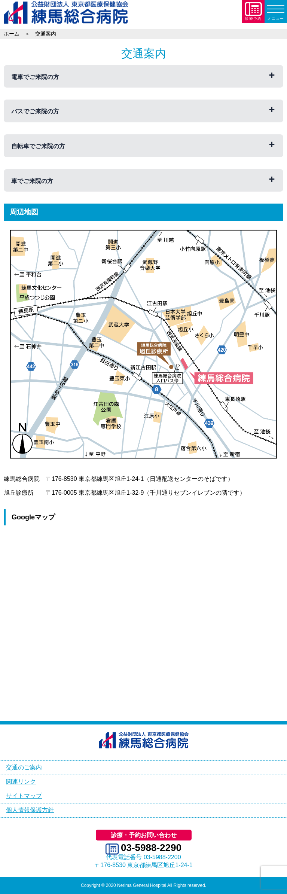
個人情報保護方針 (30, 810)
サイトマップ (24, 796)
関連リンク (21, 781)
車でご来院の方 (32, 181)
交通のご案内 (24, 767)
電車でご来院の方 (35, 77)
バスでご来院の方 (35, 111)
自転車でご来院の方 (38, 146)
